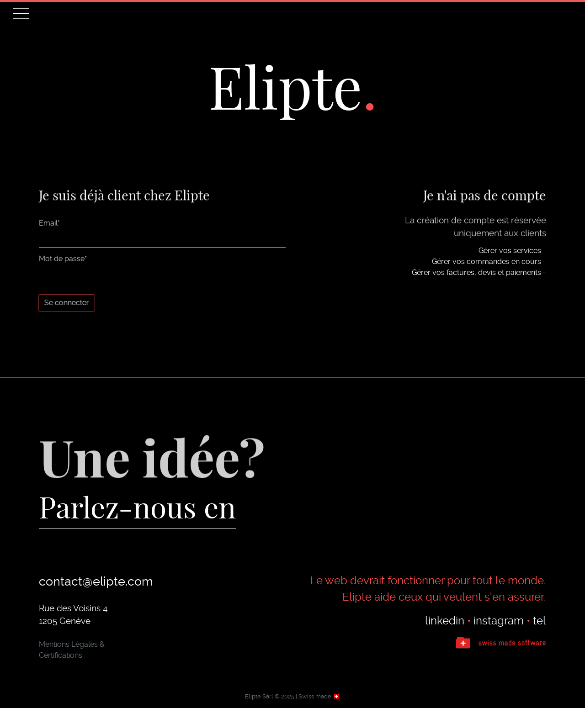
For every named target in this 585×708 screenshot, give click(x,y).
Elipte (285, 85)
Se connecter (66, 302)
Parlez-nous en (137, 506)
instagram (498, 620)
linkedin (444, 620)
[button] (20, 13)
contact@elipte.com (96, 581)
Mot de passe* (63, 259)
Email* (49, 224)
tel (539, 620)
